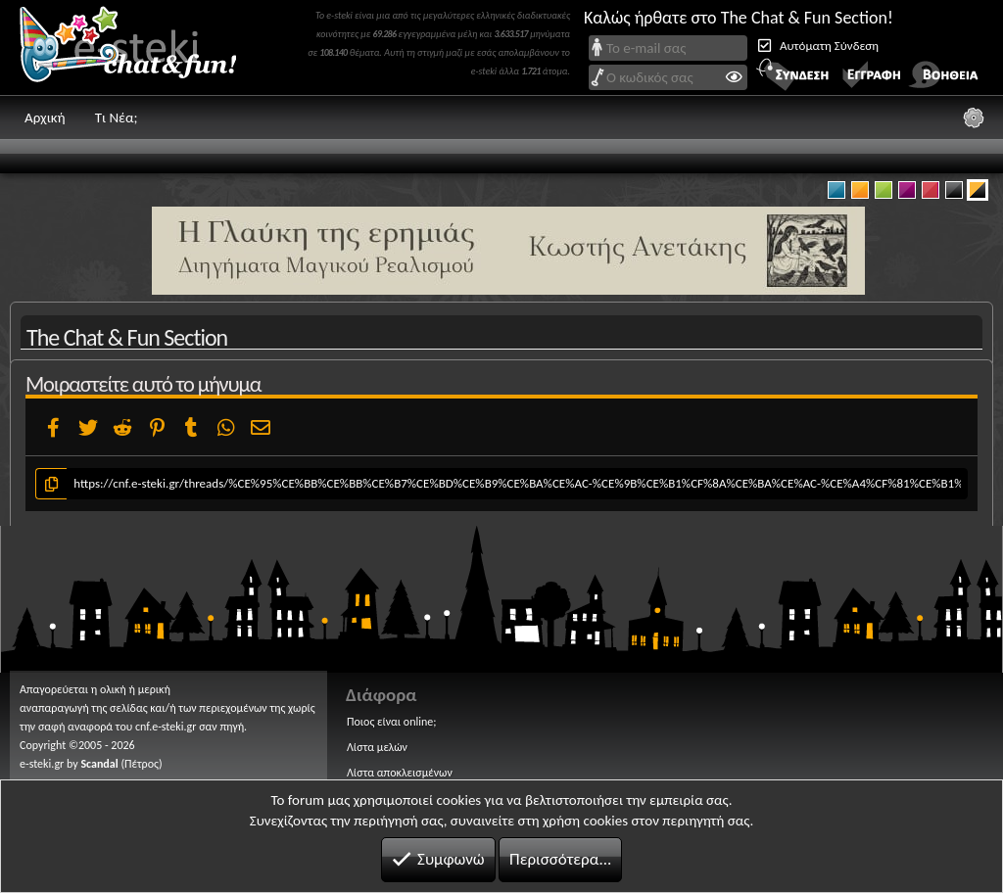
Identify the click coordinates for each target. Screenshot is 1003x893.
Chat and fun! (142, 47)
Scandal (99, 764)
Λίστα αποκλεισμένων (400, 772)
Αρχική (45, 117)
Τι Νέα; (116, 117)
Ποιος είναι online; (391, 721)
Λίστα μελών (377, 747)
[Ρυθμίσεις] (973, 117)
